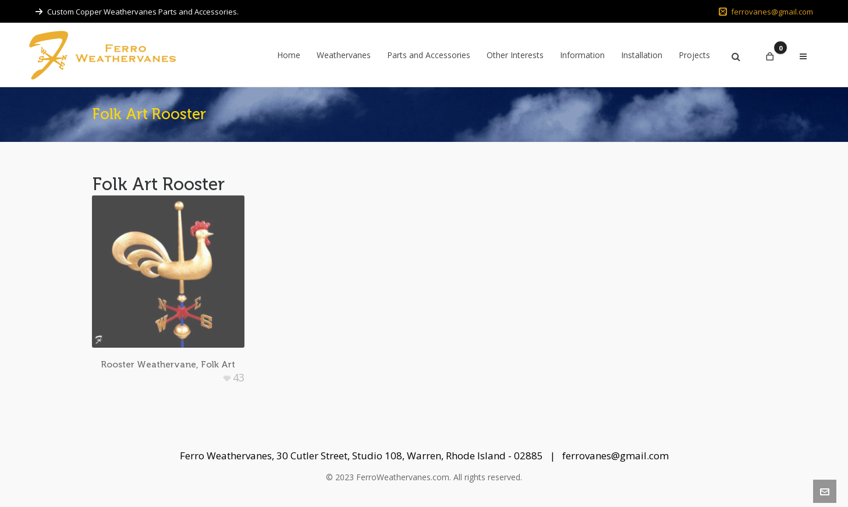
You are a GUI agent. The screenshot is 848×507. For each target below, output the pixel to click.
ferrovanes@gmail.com (766, 11)
